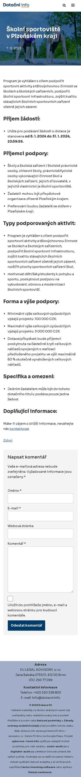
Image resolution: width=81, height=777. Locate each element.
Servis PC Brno (56, 730)
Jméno (15, 490)
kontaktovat (19, 429)
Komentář (17, 543)
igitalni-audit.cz (23, 751)
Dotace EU (45, 705)
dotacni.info (28, 730)
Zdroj (8, 440)
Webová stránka (20, 526)
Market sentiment (39, 772)
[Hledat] (64, 5)
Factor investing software (38, 767)
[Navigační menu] (73, 5)
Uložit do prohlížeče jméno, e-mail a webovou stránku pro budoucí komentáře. (37, 610)
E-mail (14, 508)
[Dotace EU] (16, 5)
